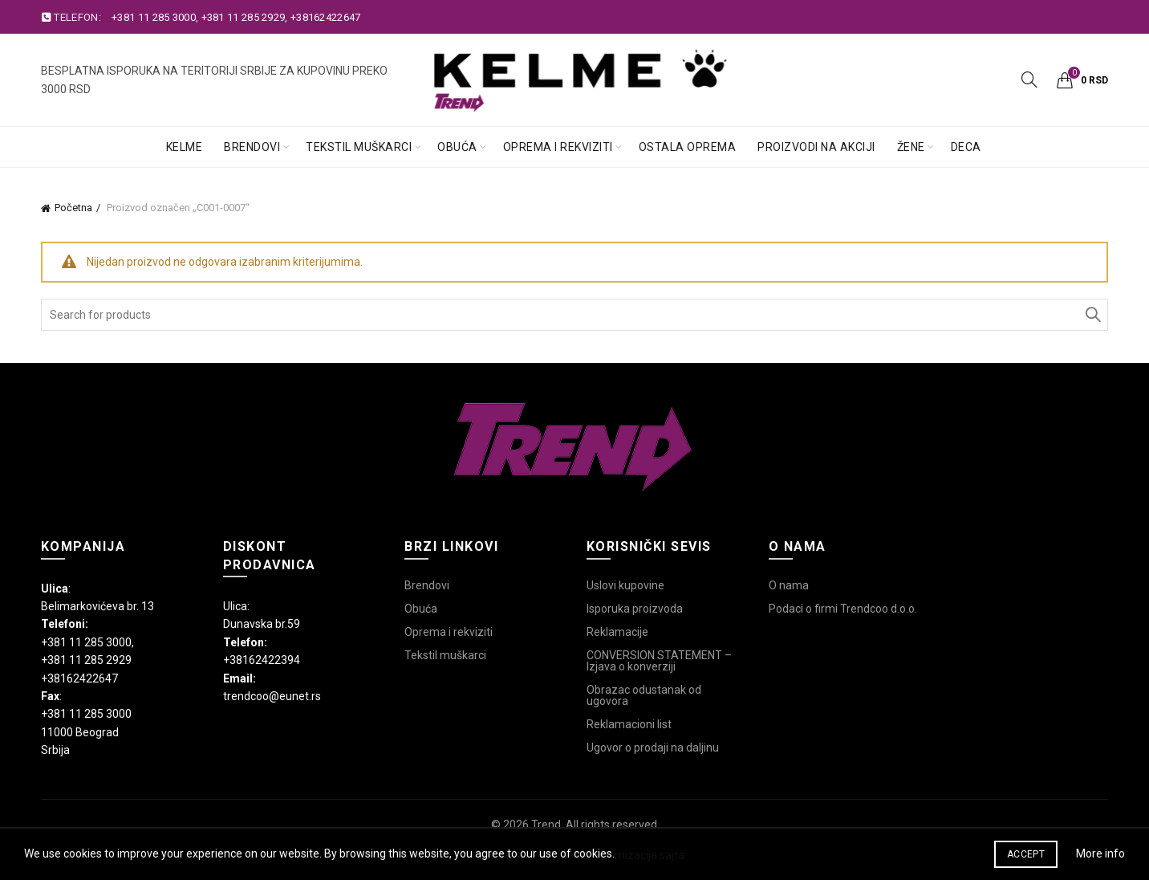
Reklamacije (617, 631)
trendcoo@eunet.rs (272, 696)
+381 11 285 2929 (243, 17)
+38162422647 (325, 17)
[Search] (1029, 79)
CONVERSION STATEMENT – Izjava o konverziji (659, 661)
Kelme (184, 147)
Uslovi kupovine (625, 585)
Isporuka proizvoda (635, 608)
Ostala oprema (688, 147)
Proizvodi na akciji (816, 147)
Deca (966, 147)
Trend (546, 824)
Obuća (457, 147)
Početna (73, 208)
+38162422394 (261, 660)
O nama (789, 585)
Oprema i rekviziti (558, 147)
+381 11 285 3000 (154, 17)
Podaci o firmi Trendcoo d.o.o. (843, 608)
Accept (1026, 854)
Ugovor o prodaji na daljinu (653, 747)
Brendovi (252, 147)
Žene (911, 147)
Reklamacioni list (629, 724)
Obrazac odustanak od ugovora (644, 695)
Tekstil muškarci (359, 147)
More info (1100, 853)
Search (1092, 315)
